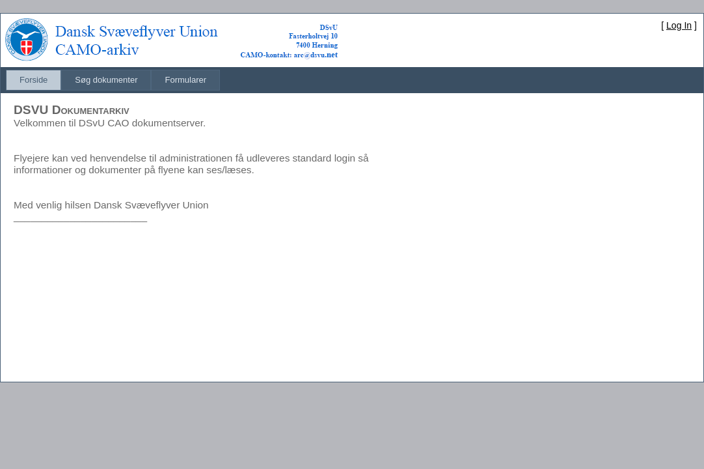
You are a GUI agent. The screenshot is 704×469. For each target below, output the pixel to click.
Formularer (185, 80)
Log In (679, 25)
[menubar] (113, 80)
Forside (33, 80)
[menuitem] (33, 80)
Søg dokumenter (106, 80)
